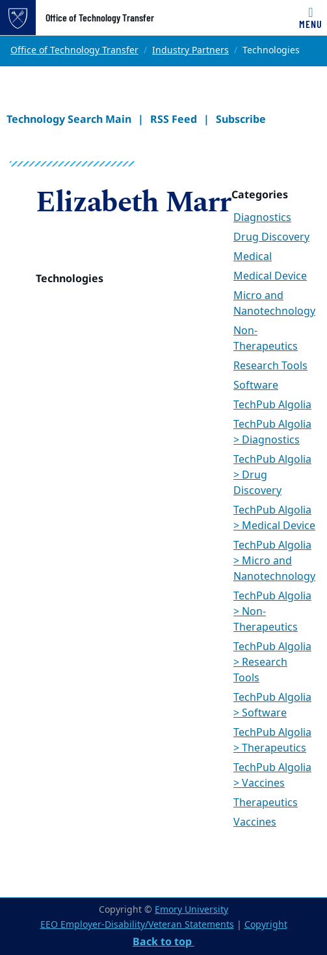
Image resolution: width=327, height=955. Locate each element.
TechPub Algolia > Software (272, 705)
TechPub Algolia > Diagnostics (272, 432)
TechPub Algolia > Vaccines (272, 775)
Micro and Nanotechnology (274, 303)
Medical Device (270, 276)
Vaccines (254, 822)
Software (255, 385)
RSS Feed (173, 119)
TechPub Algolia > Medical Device (274, 518)
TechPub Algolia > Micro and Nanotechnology (274, 561)
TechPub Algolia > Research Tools (272, 662)
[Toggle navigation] (310, 18)
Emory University (191, 910)
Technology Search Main (69, 119)
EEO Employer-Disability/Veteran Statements (137, 925)
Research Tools (270, 366)
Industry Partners (190, 50)
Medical (252, 257)
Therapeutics (265, 803)
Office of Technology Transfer (100, 17)
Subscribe (241, 119)
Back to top (163, 941)
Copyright (265, 925)
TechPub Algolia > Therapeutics (272, 740)
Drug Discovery (271, 237)
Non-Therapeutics (265, 338)
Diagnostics (262, 218)
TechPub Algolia (272, 405)
